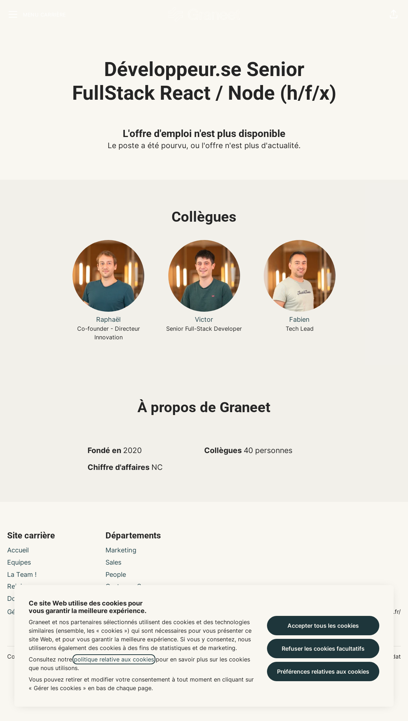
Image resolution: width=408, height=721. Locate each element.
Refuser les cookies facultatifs (323, 648)
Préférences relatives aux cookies (323, 671)
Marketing (120, 550)
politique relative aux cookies (114, 659)
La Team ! (22, 574)
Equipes (19, 562)
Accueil (18, 550)
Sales (113, 562)
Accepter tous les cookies (323, 625)
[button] (394, 14)
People (115, 574)
